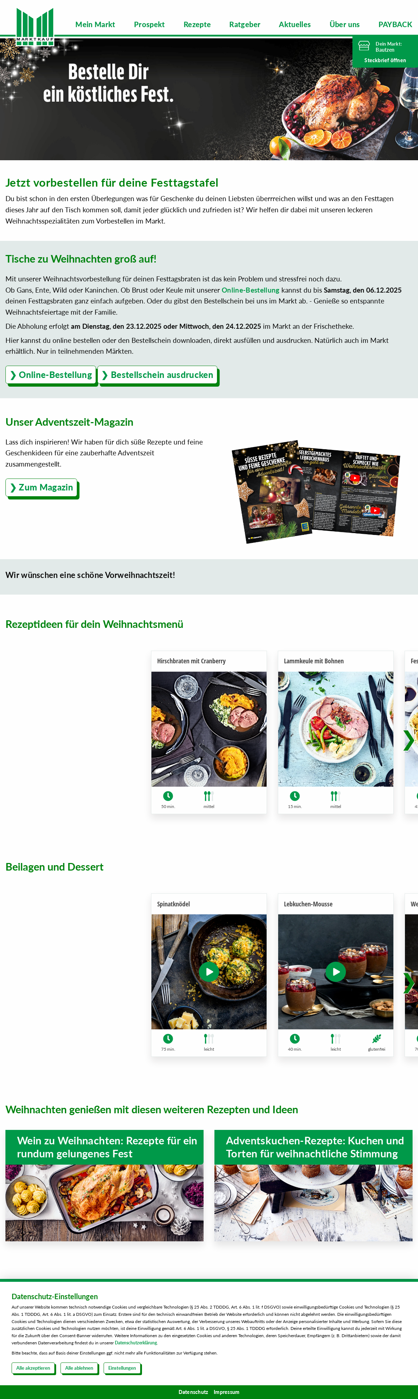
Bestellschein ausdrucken (162, 372)
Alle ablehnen (79, 1368)
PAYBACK (395, 24)
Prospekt (149, 24)
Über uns (345, 24)
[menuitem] (95, 24)
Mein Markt (95, 24)
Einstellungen (122, 1368)
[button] (409, 737)
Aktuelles (295, 24)
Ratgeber (244, 24)
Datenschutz (193, 1392)
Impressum (226, 1392)
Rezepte (197, 24)
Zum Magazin (46, 485)
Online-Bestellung (251, 288)
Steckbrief (385, 60)
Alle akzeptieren (33, 1368)
